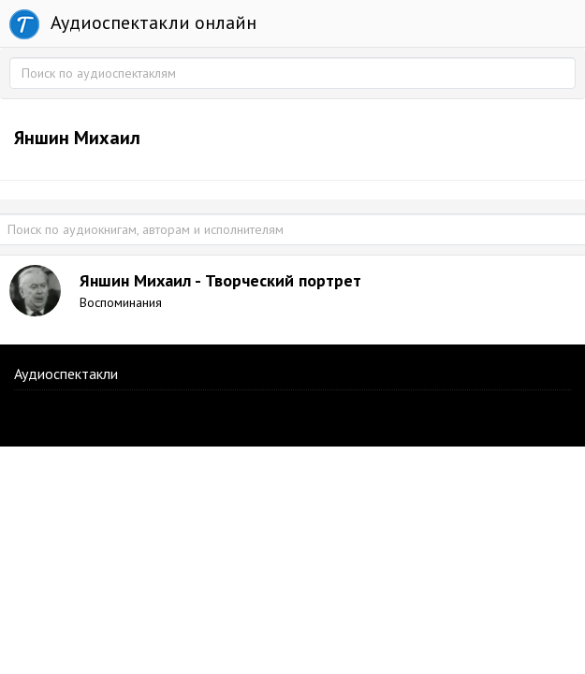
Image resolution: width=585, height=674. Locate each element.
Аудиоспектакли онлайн (132, 24)
